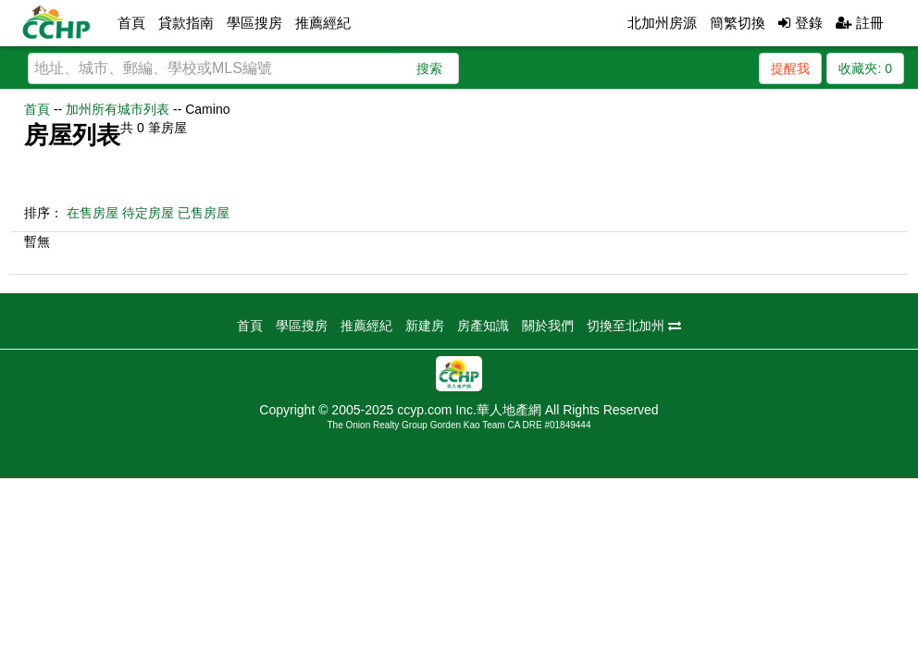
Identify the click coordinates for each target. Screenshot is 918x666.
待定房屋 (148, 212)
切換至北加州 (634, 325)
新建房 (424, 325)
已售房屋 (204, 212)
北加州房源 (662, 23)
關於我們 (548, 325)
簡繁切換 (737, 23)
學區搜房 (254, 23)
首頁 (131, 23)
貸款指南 (186, 23)
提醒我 (790, 68)
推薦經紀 (323, 23)
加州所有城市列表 (117, 109)
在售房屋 (92, 212)
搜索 (429, 68)
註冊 (860, 23)
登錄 (800, 23)
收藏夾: (865, 68)
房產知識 (483, 325)
